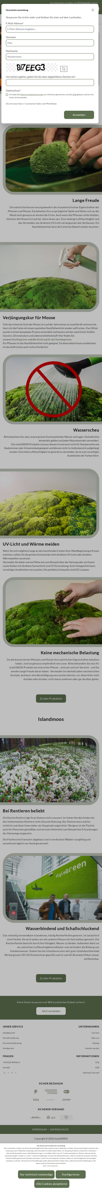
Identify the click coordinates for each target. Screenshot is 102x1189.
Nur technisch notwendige (36, 1174)
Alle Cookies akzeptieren (51, 1183)
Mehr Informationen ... (51, 1166)
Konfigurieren (71, 1174)
